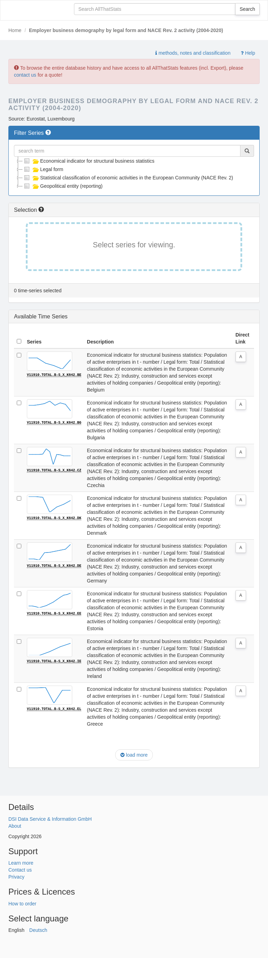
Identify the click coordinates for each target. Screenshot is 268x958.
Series (34, 342)
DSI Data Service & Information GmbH (50, 819)
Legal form (43, 169)
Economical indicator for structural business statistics (89, 161)
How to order (22, 903)
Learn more (21, 863)
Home (14, 30)
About (14, 826)
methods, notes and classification (192, 53)
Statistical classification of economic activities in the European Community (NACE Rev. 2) (128, 177)
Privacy (16, 877)
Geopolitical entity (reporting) (63, 186)
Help (248, 53)
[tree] (134, 173)
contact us (25, 75)
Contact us (20, 870)
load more (134, 755)
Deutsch (38, 930)
